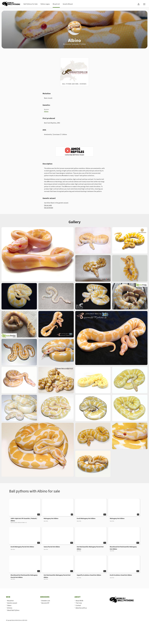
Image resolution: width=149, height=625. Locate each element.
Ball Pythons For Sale (31, 4)
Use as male (48, 205)
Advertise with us (81, 608)
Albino (46, 111)
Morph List (56, 4)
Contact (78, 605)
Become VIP (45, 603)
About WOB (79, 601)
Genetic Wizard (68, 4)
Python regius (45, 4)
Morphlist (10, 601)
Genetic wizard (12, 603)
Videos (9, 605)
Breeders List (45, 601)
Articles (9, 608)
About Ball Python (13, 610)
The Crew (79, 603)
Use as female (48, 208)
